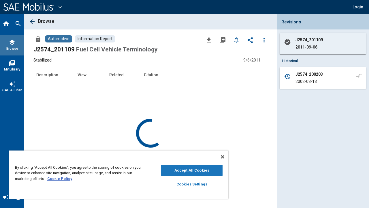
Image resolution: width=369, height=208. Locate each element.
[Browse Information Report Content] (95, 38)
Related (116, 75)
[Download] (208, 40)
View (82, 75)
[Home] (6, 24)
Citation (151, 75)
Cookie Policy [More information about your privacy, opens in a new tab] (59, 179)
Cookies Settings (187, 184)
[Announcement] (6, 197)
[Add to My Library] (222, 40)
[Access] (38, 38)
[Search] (18, 24)
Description (47, 75)
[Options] (264, 40)
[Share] (250, 40)
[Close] (217, 157)
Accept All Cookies (187, 170)
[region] (116, 175)
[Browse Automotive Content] (58, 38)
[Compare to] (359, 75)
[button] (358, 7)
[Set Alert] (236, 40)
